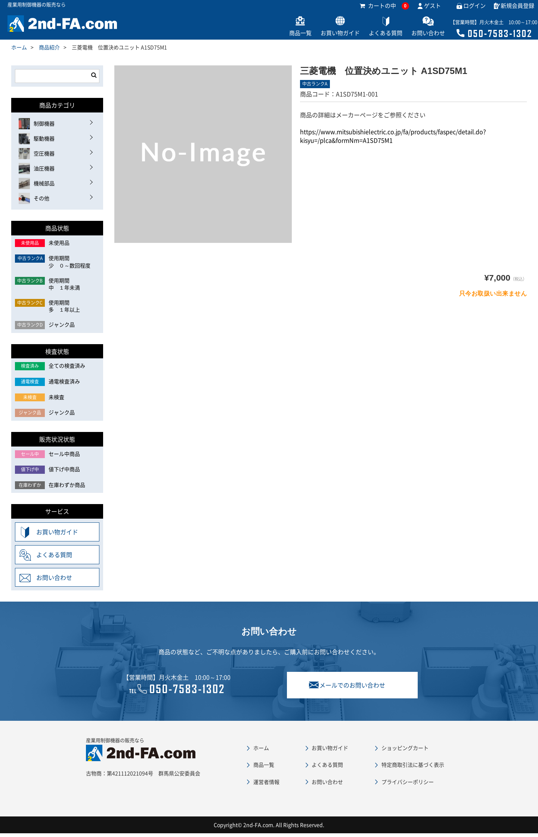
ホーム (19, 51)
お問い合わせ (419, 37)
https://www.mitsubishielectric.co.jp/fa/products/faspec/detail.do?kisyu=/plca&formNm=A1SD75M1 (393, 139)
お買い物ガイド (319, 37)
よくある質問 (370, 37)
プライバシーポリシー (407, 785)
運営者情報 (266, 785)
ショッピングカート (405, 751)
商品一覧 (273, 37)
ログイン (474, 9)
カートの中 (384, 9)
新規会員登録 (517, 9)
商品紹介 (49, 51)
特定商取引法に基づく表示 (412, 768)
